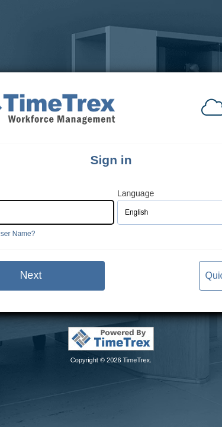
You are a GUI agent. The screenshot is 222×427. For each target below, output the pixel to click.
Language (135, 193)
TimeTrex (136, 360)
